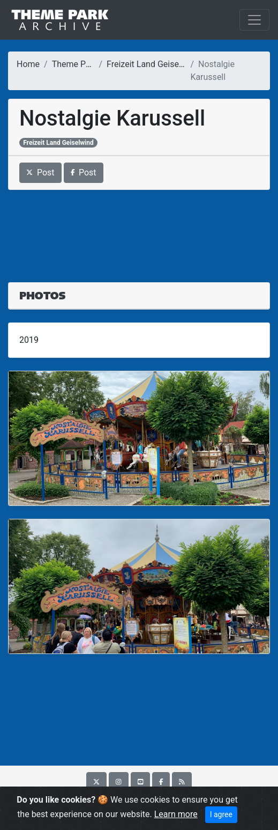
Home (28, 64)
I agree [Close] (221, 814)
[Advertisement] (139, 229)
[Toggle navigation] (254, 20)
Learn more (176, 814)
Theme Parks (77, 64)
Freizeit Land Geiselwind (153, 64)
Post (40, 172)
